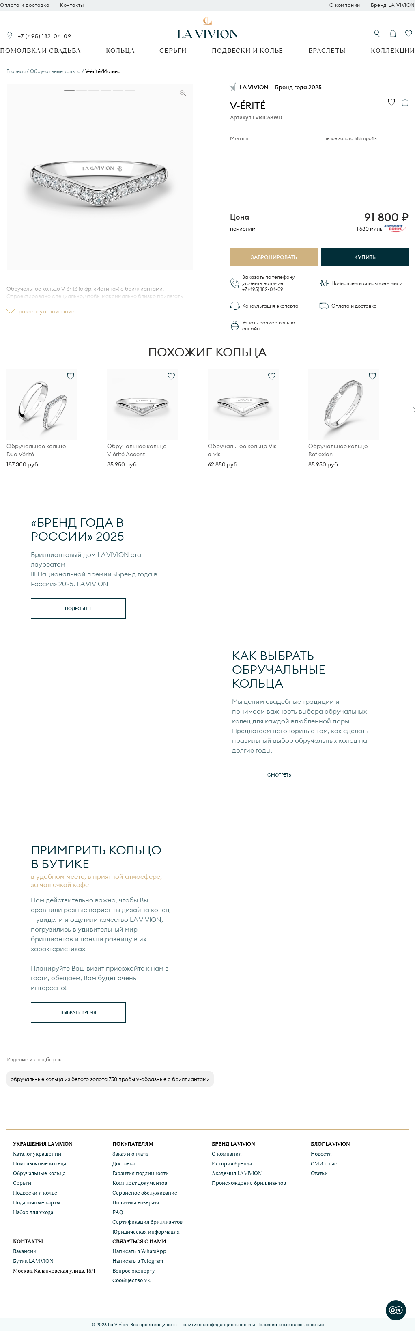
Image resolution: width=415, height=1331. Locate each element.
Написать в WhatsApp (139, 1251)
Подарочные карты (36, 1202)
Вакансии (25, 1251)
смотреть (279, 775)
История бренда (232, 1163)
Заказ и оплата (130, 1154)
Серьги (173, 50)
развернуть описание (46, 311)
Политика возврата (135, 1202)
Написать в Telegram (137, 1261)
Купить (365, 257)
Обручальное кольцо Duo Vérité (36, 450)
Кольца (120, 50)
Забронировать (274, 257)
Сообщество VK (131, 1280)
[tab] (69, 90)
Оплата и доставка (24, 5)
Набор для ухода (33, 1212)
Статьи (319, 1173)
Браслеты (326, 50)
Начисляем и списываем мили (366, 283)
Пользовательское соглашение (290, 1324)
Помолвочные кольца (39, 1163)
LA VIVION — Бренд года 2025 (280, 87)
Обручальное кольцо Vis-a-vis (243, 450)
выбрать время (78, 1012)
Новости (321, 1154)
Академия (237, 1173)
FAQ (117, 1212)
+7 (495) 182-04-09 (44, 36)
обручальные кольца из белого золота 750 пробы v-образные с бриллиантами (110, 1079)
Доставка (123, 1163)
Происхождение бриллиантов (249, 1183)
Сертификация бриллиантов (147, 1222)
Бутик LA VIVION (33, 1261)
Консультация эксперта (270, 306)
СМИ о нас (324, 1163)
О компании (344, 5)
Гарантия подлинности (140, 1173)
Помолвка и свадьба (40, 50)
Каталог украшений (37, 1154)
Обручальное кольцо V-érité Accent (137, 450)
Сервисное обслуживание (144, 1193)
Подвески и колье (247, 50)
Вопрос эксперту (133, 1271)
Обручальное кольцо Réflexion (338, 450)
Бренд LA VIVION (393, 5)
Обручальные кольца (39, 1173)
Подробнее (78, 608)
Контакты (72, 5)
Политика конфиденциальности (215, 1324)
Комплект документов (139, 1183)
